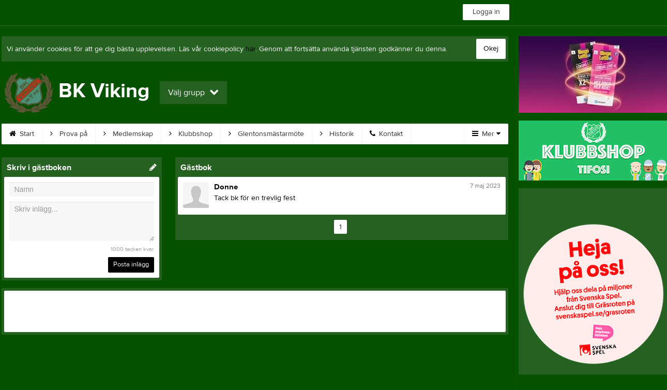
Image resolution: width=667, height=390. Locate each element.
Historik (337, 134)
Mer (486, 134)
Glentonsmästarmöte (266, 134)
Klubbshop (191, 134)
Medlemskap (128, 134)
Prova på (68, 134)
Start (21, 134)
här (250, 49)
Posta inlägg (131, 264)
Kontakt (386, 134)
